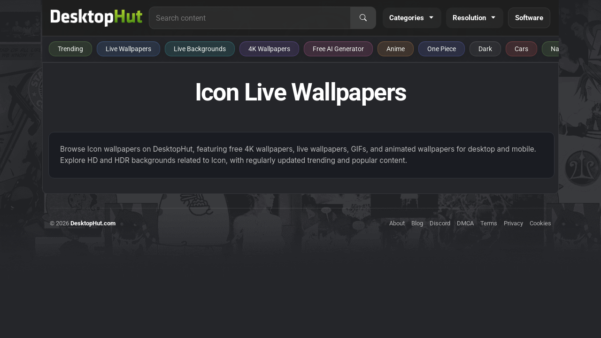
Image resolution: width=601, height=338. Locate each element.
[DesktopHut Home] (96, 18)
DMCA (465, 223)
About (397, 223)
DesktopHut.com (93, 223)
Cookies (540, 223)
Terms (488, 223)
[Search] (363, 18)
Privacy (513, 223)
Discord (440, 223)
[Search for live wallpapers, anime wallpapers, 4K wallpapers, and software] (249, 18)
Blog (417, 223)
